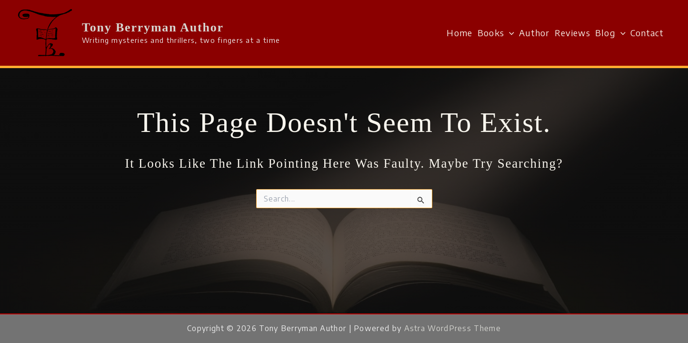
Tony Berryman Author (153, 27)
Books (496, 33)
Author (534, 32)
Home (459, 32)
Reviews (572, 32)
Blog (610, 33)
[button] (509, 33)
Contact (647, 32)
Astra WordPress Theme (452, 328)
